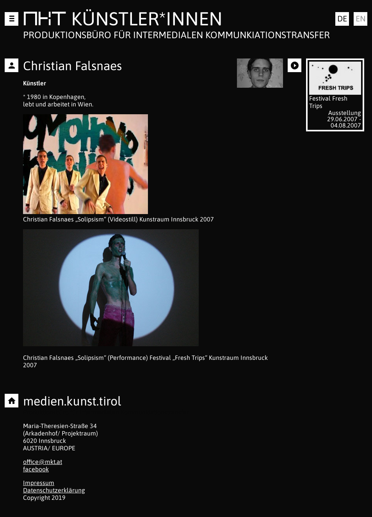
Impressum (38, 482)
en (361, 18)
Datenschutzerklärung (54, 490)
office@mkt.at (42, 461)
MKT (44, 20)
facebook (36, 469)
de (342, 18)
